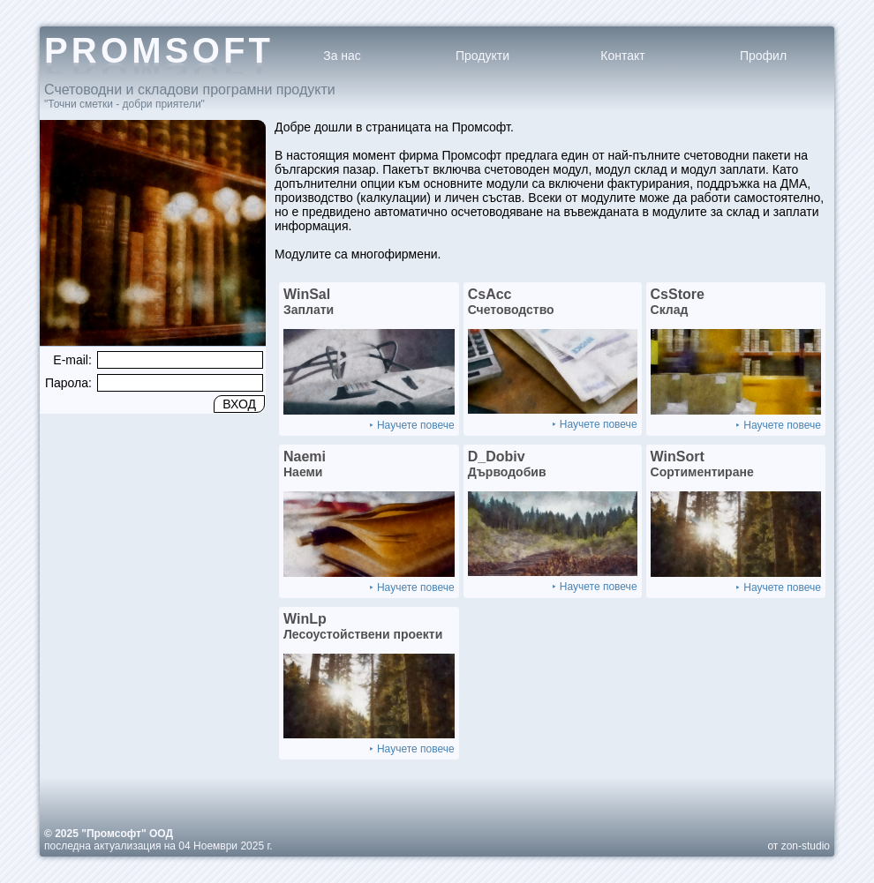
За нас (342, 56)
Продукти (482, 56)
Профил (763, 56)
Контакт (622, 56)
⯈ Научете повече (411, 425)
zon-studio (805, 846)
